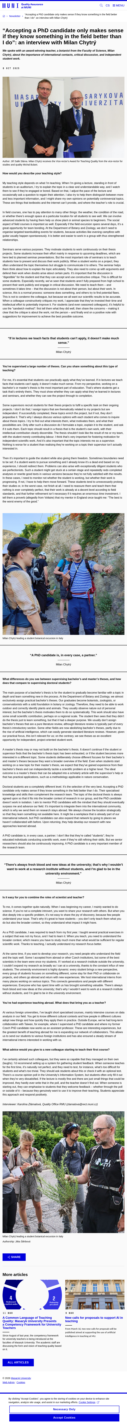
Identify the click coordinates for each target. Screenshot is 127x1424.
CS (108, 5)
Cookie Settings (89, 1402)
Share (14, 1257)
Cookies (20, 1382)
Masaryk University (21, 1378)
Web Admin (9, 1382)
